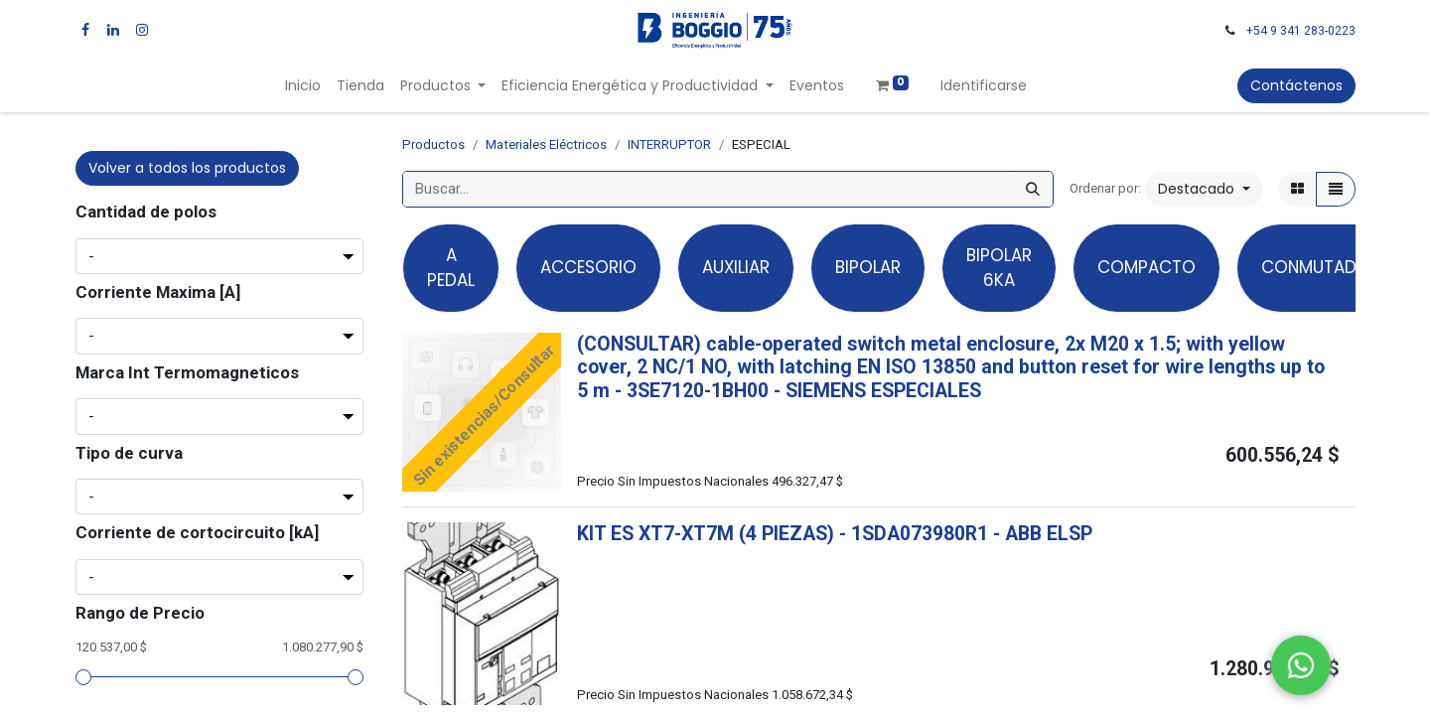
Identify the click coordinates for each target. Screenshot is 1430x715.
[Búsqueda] (1033, 189)
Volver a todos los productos (187, 168)
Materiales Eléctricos (546, 144)
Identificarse (983, 85)
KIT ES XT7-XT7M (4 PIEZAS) (705, 533)
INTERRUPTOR (669, 144)
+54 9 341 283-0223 (1301, 31)
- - (798, 390)
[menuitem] (303, 86)
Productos (433, 144)
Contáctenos (1296, 85)
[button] (1204, 189)
